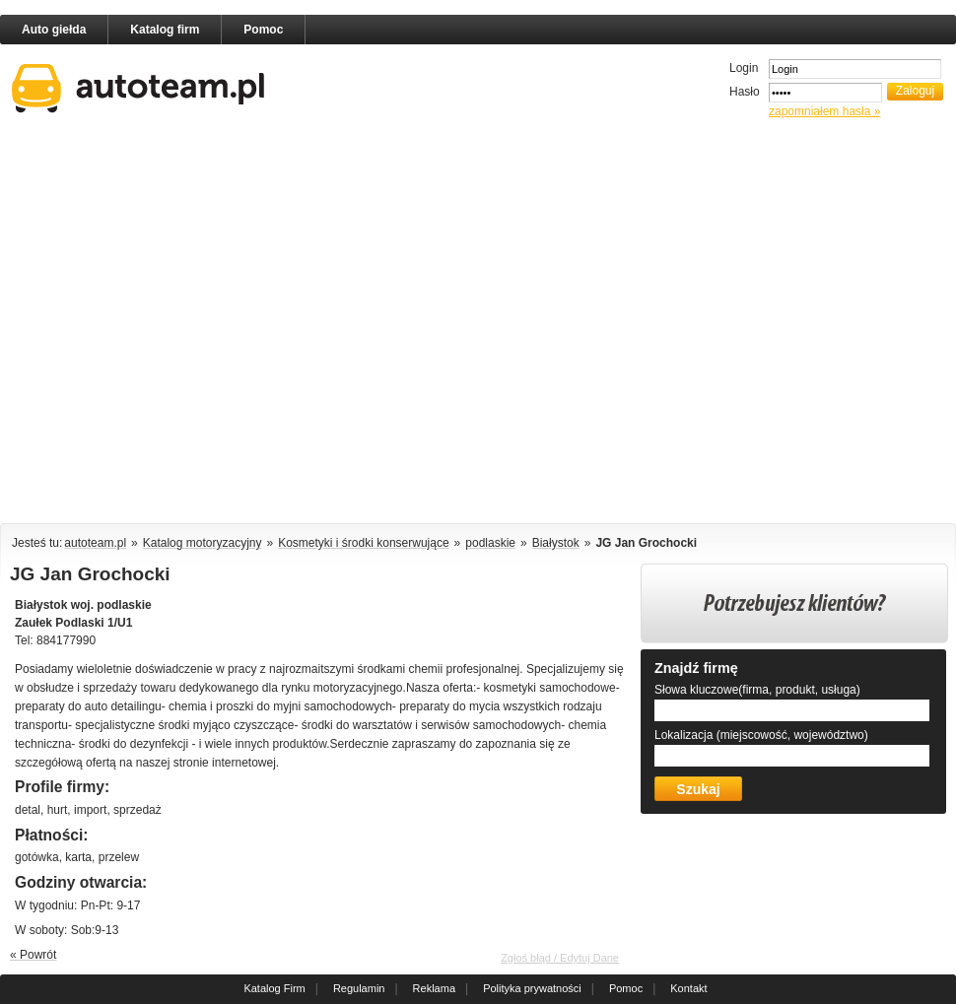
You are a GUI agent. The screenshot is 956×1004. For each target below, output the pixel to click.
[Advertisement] (192, 324)
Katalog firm (164, 29)
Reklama (434, 988)
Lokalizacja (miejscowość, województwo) (761, 735)
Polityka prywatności (532, 988)
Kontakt (688, 988)
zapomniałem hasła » (824, 111)
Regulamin (359, 988)
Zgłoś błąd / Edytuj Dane (560, 958)
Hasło (744, 92)
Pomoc (263, 29)
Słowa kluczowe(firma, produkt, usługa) (757, 690)
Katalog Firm (274, 988)
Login (743, 68)
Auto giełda (54, 29)
